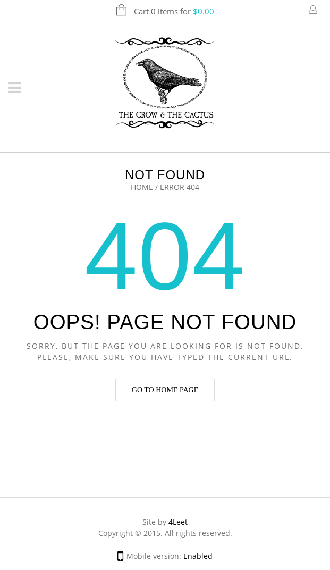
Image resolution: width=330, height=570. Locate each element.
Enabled (198, 556)
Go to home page (165, 390)
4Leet (178, 522)
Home (142, 187)
